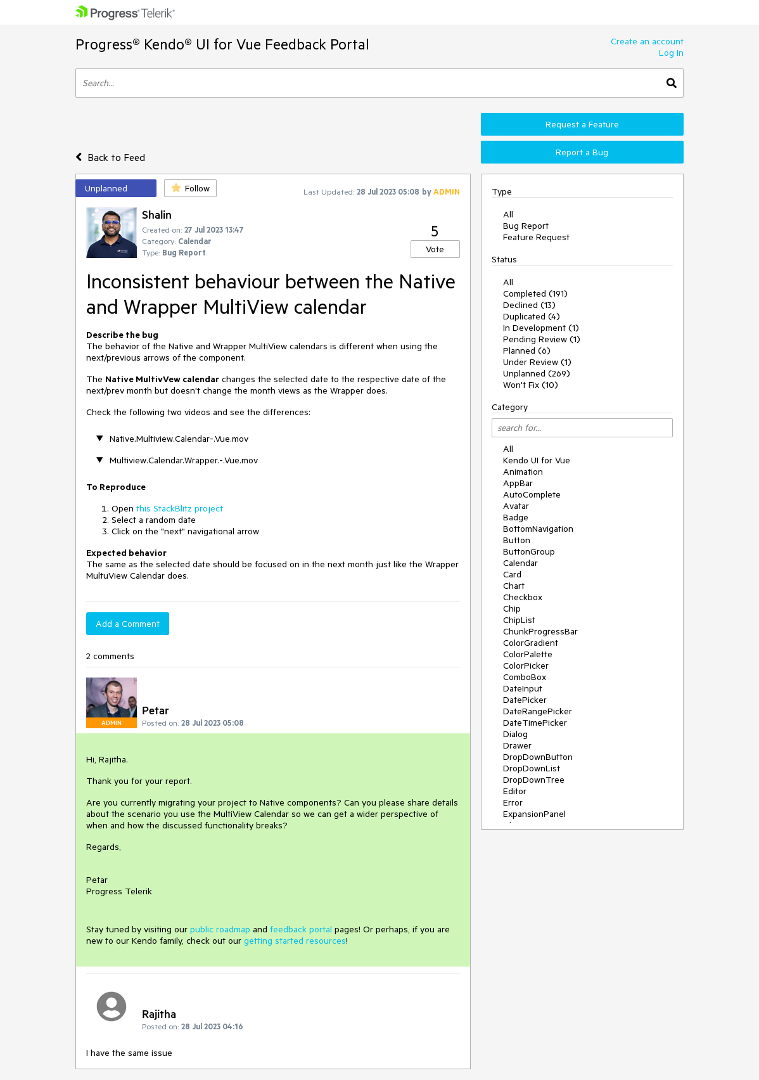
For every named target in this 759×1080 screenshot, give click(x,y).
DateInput (522, 688)
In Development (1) (541, 327)
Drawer (517, 745)
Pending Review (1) (541, 339)
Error (513, 802)
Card (512, 574)
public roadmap (220, 929)
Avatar (516, 505)
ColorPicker (526, 665)
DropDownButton (538, 756)
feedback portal (301, 929)
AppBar (518, 483)
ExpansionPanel (534, 814)
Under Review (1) (537, 362)
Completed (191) (535, 293)
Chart (514, 585)
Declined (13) (529, 305)
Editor (514, 791)
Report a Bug (582, 152)
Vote (435, 249)
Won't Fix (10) (530, 384)
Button (516, 540)
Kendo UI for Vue (536, 460)
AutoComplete (532, 494)
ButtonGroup (529, 551)
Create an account (647, 41)
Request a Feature (582, 124)
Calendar (520, 563)
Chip (512, 608)
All (508, 214)
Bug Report (526, 225)
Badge (515, 517)
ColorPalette (527, 654)
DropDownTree (533, 779)
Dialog (515, 734)
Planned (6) (527, 350)
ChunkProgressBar (540, 631)
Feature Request (536, 237)
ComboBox (524, 677)
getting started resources (295, 940)
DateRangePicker (537, 711)
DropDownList (531, 768)
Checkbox (522, 597)
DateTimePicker (535, 722)
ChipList (519, 620)
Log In (671, 52)
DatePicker (525, 699)
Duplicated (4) (531, 316)
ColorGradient (530, 642)
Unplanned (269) (536, 373)
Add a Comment (128, 623)
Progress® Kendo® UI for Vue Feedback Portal (222, 44)
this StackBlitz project (179, 508)
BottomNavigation (538, 528)
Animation (523, 471)
